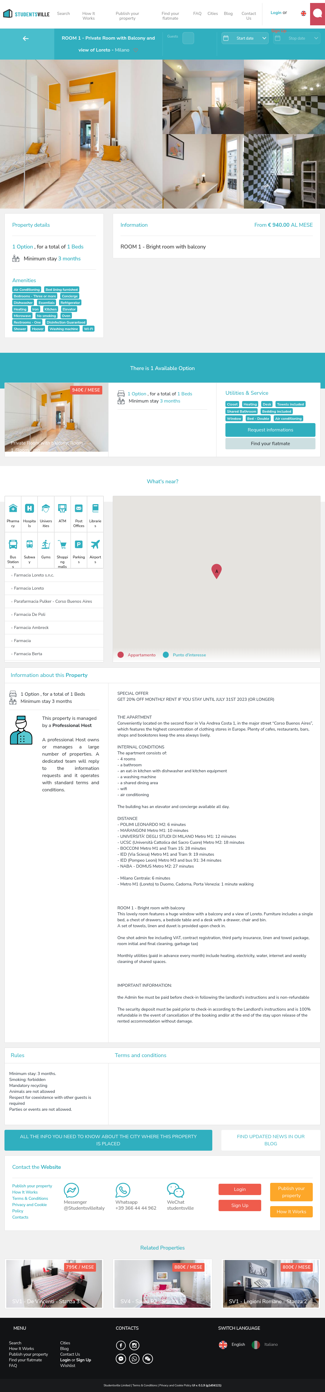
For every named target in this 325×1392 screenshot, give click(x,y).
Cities (213, 13)
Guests (172, 36)
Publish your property (127, 16)
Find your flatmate (170, 16)
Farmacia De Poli (28, 614)
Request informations (270, 430)
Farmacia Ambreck (30, 627)
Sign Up (239, 1205)
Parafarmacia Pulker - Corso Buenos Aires (51, 601)
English (231, 1345)
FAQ (197, 13)
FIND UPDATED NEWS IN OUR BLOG (271, 1140)
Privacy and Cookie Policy (175, 1385)
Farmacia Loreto (27, 588)
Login (240, 1189)
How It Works (88, 16)
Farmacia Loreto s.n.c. (32, 575)
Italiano (264, 1345)
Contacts (20, 1217)
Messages (317, 13)
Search (63, 13)
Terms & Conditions (30, 1198)
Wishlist (67, 1365)
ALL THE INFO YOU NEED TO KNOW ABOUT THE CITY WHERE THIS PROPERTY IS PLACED (108, 1140)
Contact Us (249, 16)
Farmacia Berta (26, 654)
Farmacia (21, 641)
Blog (228, 13)
